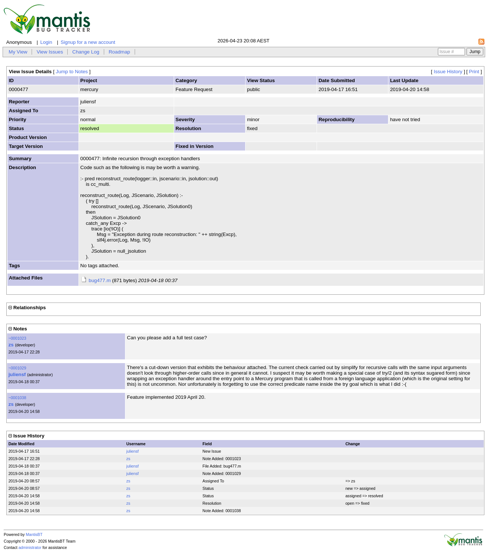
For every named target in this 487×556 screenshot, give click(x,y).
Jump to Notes (72, 71)
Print (474, 71)
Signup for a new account (88, 42)
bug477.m (99, 280)
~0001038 (17, 397)
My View (18, 52)
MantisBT (34, 534)
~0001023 (17, 338)
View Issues (49, 52)
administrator (30, 547)
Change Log (85, 52)
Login (46, 42)
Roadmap (119, 52)
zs (11, 345)
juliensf (17, 374)
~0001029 (17, 368)
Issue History (448, 71)
